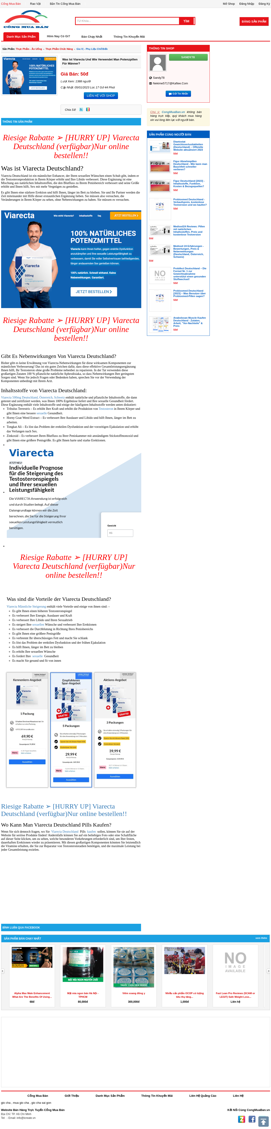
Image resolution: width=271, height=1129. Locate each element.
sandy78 (159, 77)
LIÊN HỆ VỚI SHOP (101, 95)
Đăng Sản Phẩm (254, 21)
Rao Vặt (35, 3)
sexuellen (38, 624)
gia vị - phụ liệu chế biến (92, 49)
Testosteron (106, 408)
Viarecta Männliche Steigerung (26, 606)
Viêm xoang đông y (133, 993)
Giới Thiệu (72, 1095)
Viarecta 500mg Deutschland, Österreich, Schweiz (33, 397)
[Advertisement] (71, 885)
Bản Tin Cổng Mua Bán (65, 3)
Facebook (252, 1119)
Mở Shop (229, 3)
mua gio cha (21, 1102)
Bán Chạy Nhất (91, 36)
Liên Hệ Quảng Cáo (202, 1095)
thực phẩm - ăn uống (29, 49)
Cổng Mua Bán (11, 3)
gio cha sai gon (41, 1102)
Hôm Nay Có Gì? (58, 36)
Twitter (81, 109)
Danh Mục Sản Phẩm (21, 36)
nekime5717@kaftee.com (170, 83)
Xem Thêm (261, 938)
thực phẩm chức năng (59, 49)
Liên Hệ (238, 1095)
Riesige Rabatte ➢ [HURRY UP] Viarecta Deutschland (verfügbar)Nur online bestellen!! (71, 146)
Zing (88, 109)
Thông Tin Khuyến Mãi (129, 36)
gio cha (6, 1102)
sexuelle (42, 413)
